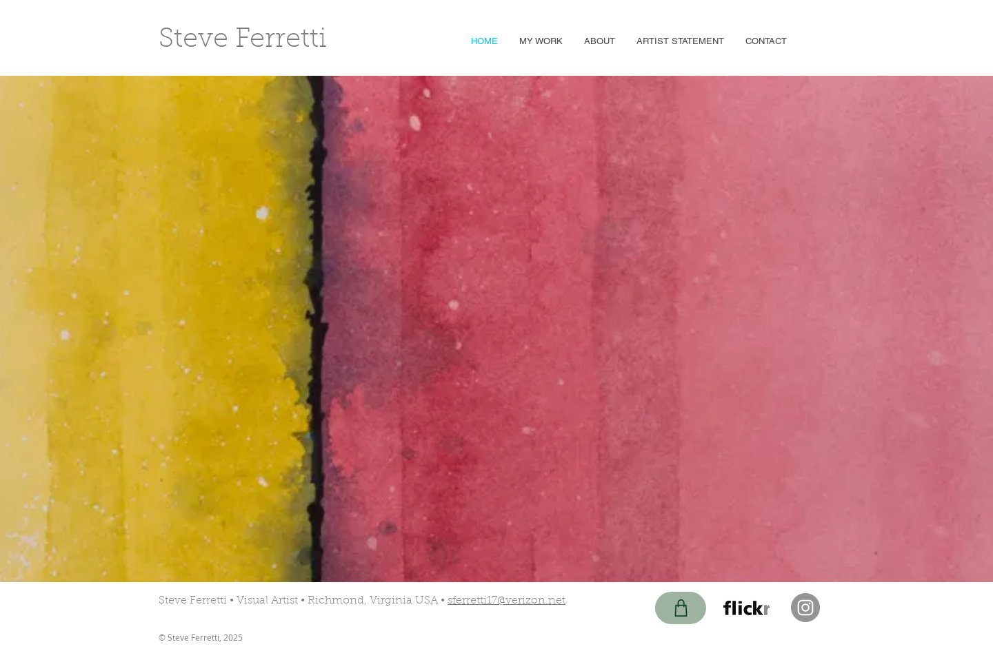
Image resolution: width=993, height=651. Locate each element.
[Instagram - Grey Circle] (805, 607)
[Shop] (680, 608)
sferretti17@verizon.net (506, 600)
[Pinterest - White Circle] (781, 601)
